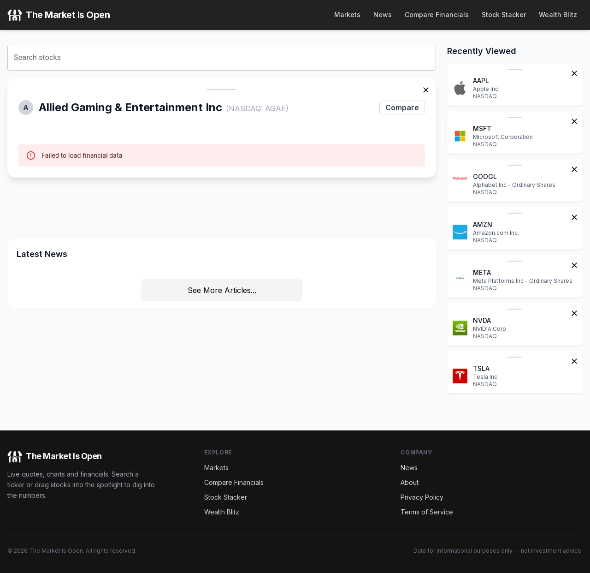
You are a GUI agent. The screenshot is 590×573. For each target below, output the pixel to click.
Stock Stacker (504, 14)
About (410, 482)
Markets (347, 14)
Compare (402, 107)
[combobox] (222, 57)
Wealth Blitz (558, 14)
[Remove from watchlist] (574, 72)
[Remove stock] (425, 89)
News (382, 14)
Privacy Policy (422, 497)
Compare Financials (437, 14)
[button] (221, 128)
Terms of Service (427, 512)
